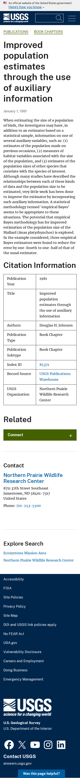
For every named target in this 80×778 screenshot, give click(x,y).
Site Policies (13, 597)
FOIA (7, 588)
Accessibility (13, 579)
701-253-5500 (28, 506)
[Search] (59, 18)
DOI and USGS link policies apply (30, 625)
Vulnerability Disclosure (22, 652)
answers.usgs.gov (17, 763)
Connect (15, 435)
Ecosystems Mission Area (24, 553)
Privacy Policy (14, 606)
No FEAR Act (13, 634)
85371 (44, 365)
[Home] (15, 22)
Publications (15, 32)
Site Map (10, 616)
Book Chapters (48, 32)
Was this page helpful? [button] (41, 774)
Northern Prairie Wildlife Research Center (33, 478)
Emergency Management (23, 679)
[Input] (49, 18)
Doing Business (15, 670)
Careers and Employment (23, 661)
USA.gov (10, 643)
